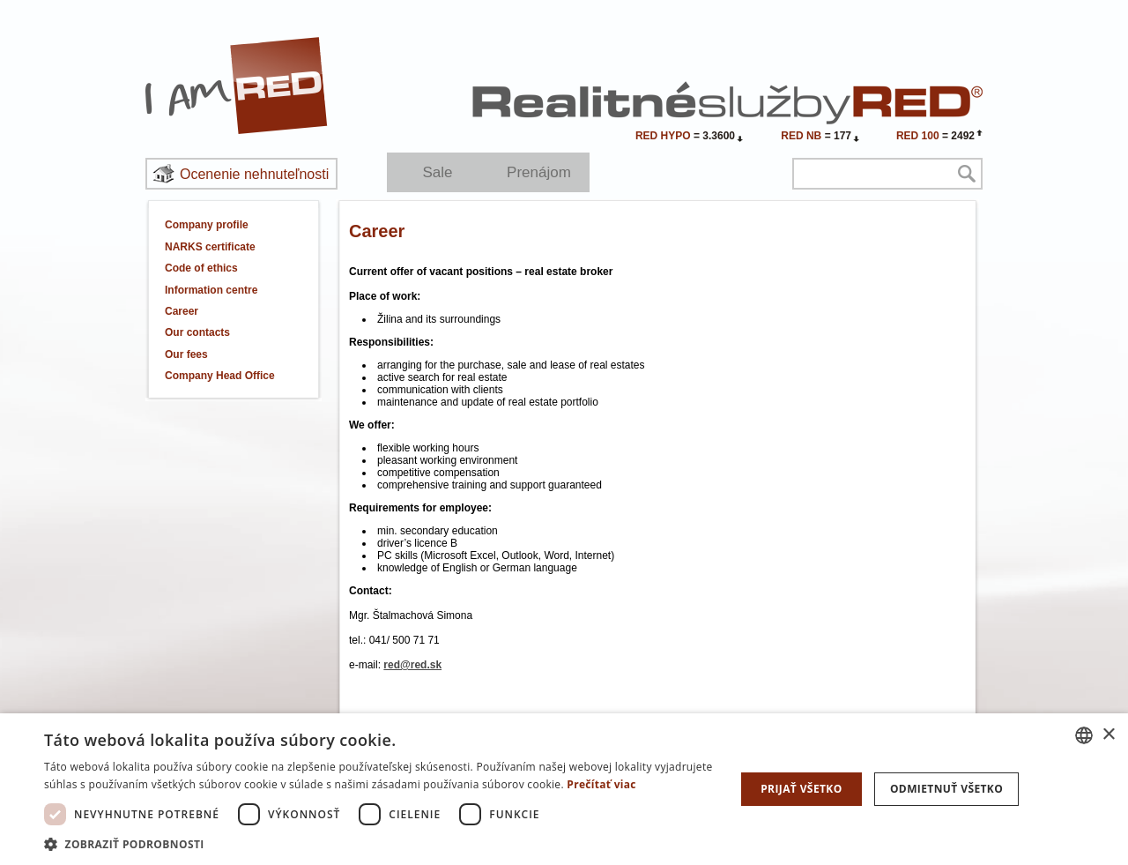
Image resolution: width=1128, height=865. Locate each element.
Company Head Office (220, 375)
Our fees (186, 354)
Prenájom (539, 172)
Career (181, 311)
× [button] (1108, 735)
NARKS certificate (210, 247)
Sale (437, 172)
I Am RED (237, 85)
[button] (379, 843)
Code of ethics (201, 268)
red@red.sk (412, 665)
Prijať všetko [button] (801, 788)
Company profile (207, 225)
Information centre (211, 290)
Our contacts (197, 332)
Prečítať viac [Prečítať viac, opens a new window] (601, 784)
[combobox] (1084, 735)
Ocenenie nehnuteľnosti (254, 174)
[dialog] (564, 789)
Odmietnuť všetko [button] (946, 788)
